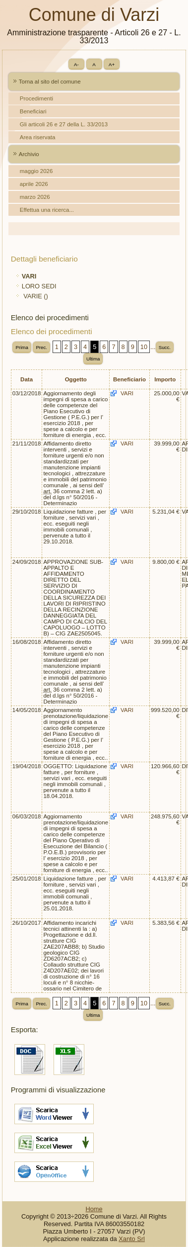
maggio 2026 (36, 171)
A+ (112, 64)
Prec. (41, 347)
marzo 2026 (35, 197)
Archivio (29, 154)
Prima (21, 347)
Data (26, 379)
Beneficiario (129, 379)
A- (76, 64)
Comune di (94, 14)
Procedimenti (36, 98)
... (153, 347)
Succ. (165, 347)
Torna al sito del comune (50, 82)
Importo (165, 379)
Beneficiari (33, 111)
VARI (127, 393)
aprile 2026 (34, 184)
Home (93, 1209)
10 (143, 347)
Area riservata (38, 137)
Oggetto (76, 379)
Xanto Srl (132, 1239)
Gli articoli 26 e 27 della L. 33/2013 (64, 124)
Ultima (93, 358)
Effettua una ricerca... (47, 210)
